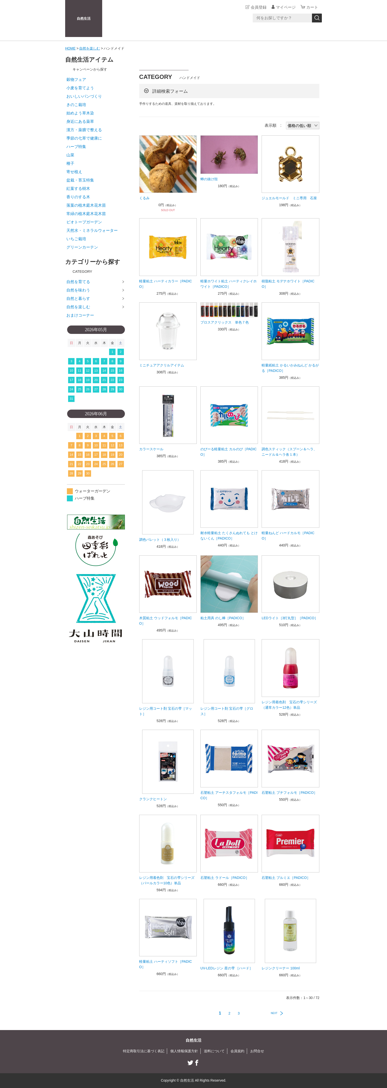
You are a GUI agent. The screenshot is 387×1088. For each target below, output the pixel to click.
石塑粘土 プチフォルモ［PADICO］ (289, 793)
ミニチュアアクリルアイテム (161, 365)
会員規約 (237, 1051)
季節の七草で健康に (84, 138)
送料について (214, 1051)
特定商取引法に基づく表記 (143, 1051)
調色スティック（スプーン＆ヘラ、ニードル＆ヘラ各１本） (289, 451)
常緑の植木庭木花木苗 (86, 214)
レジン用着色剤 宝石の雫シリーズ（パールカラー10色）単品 (166, 880)
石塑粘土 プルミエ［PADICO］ (286, 878)
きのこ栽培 (76, 105)
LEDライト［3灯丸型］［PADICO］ (290, 618)
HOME (70, 48)
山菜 (70, 155)
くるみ (144, 198)
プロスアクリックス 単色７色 (224, 322)
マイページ (286, 7)
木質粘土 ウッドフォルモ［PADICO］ (165, 620)
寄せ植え (74, 172)
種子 (70, 163)
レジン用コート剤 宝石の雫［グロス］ (226, 711)
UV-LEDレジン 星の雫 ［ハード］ (226, 968)
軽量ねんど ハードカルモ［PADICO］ (288, 535)
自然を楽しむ (89, 48)
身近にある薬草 (80, 121)
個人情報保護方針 (184, 1051)
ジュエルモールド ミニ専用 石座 (289, 198)
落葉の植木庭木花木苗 (86, 205)
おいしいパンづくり (84, 96)
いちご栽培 (76, 239)
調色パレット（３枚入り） (160, 540)
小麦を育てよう (80, 88)
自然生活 (84, 18)
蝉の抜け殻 (209, 179)
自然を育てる (78, 282)
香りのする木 (78, 197)
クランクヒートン (153, 799)
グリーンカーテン (82, 247)
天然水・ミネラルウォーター (92, 230)
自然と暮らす (78, 298)
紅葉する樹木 (78, 188)
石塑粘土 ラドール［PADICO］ (224, 878)
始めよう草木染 (80, 113)
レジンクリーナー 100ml (281, 968)
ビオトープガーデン (84, 222)
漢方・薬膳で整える (84, 130)
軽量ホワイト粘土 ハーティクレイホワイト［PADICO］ (228, 284)
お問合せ (257, 1051)
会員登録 (259, 7)
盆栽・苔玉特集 (80, 180)
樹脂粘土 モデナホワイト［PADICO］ (288, 284)
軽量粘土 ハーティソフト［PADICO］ (165, 964)
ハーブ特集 (76, 147)
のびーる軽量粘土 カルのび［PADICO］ (228, 451)
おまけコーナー (80, 315)
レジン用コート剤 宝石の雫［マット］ (165, 711)
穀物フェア (76, 79)
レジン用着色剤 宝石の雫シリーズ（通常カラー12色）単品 (289, 704)
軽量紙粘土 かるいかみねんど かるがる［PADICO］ (290, 368)
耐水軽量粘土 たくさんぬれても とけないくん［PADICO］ (229, 535)
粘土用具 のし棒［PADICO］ (223, 618)
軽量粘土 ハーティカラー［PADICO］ (165, 284)
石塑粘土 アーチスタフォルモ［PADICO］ (229, 795)
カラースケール (151, 449)
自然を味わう (78, 290)
